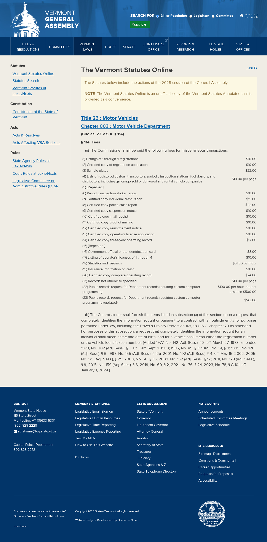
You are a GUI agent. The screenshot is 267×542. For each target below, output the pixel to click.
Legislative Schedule (214, 425)
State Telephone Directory (157, 471)
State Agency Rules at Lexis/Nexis (31, 163)
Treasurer (144, 451)
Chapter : (125, 126)
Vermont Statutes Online (33, 73)
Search (140, 25)
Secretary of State (150, 445)
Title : (109, 118)
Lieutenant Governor (152, 425)
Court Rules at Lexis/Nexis (35, 173)
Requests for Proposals (215, 474)
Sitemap (204, 454)
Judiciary (143, 458)
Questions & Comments (216, 460)
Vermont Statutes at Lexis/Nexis (29, 91)
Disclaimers (221, 454)
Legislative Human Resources (97, 418)
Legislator (200, 16)
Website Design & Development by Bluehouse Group (106, 520)
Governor (144, 418)
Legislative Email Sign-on (94, 411)
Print (251, 68)
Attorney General (150, 431)
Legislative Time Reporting (95, 425)
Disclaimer (82, 457)
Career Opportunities (214, 467)
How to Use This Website (94, 445)
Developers (20, 526)
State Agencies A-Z (151, 465)
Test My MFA (85, 438)
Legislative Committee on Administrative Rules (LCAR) (36, 183)
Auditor (142, 438)
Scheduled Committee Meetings (222, 418)
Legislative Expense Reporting (98, 431)
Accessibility (207, 480)
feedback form (35, 516)
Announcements (211, 411)
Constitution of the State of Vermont (35, 114)
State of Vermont (150, 411)
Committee (223, 16)
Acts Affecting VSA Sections (36, 142)
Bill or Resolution (172, 16)
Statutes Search (26, 80)
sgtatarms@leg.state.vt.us (35, 431)
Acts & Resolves (26, 135)
